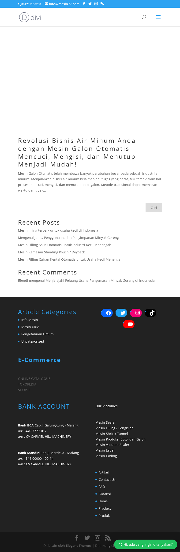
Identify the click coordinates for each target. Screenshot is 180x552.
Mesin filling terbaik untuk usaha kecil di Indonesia (58, 230)
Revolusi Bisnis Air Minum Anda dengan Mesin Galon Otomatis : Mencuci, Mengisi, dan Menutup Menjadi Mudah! (77, 152)
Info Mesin (29, 320)
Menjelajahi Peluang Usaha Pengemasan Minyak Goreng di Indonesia (100, 280)
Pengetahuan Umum (37, 334)
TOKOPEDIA (27, 384)
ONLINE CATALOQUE (34, 378)
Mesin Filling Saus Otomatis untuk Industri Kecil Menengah (64, 245)
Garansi (105, 494)
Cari (154, 207)
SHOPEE (24, 390)
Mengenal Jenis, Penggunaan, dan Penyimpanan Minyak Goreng (68, 237)
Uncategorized (32, 341)
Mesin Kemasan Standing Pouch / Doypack (51, 252)
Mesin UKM (30, 327)
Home (103, 501)
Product (105, 508)
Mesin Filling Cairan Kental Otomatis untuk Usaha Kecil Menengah (70, 259)
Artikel (104, 472)
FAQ (102, 486)
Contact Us (107, 479)
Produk (104, 515)
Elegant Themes (78, 545)
